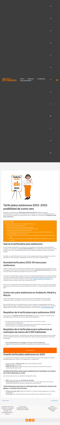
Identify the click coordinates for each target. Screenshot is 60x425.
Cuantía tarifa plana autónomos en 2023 (18, 236)
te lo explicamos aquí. (47, 310)
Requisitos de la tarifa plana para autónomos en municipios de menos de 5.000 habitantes (29, 233)
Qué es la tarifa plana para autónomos (17, 225)
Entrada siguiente (54, 403)
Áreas (22, 79)
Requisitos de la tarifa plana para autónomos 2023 (20, 230)
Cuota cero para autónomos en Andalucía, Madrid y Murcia (24, 229)
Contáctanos (41, 79)
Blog (50, 134)
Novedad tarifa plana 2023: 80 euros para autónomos (21, 227)
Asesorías (31, 79)
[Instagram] (57, 80)
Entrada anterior (5, 403)
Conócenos (50, 55)
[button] (24, 79)
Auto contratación (26, 81)
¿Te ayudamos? (30, 353)
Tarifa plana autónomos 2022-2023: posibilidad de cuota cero (21, 224)
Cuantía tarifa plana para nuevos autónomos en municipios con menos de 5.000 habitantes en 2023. (30, 238)
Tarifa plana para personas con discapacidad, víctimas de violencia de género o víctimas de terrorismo (30, 242)
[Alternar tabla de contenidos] (54, 222)
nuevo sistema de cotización (42, 281)
